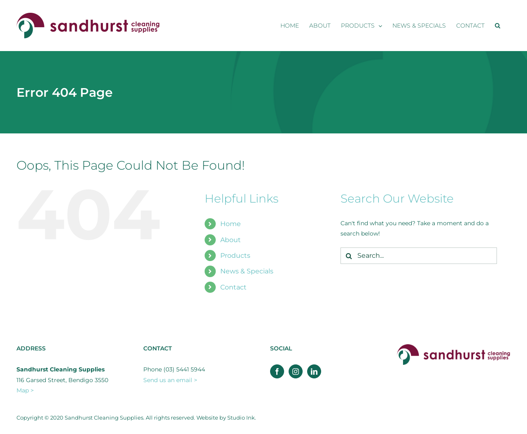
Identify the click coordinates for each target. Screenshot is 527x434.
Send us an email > (170, 380)
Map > (25, 390)
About (230, 240)
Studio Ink (241, 417)
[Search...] (418, 255)
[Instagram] (296, 371)
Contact (233, 287)
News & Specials (246, 271)
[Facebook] (277, 371)
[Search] (348, 255)
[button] (497, 25)
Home (230, 224)
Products (235, 255)
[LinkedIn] (314, 371)
